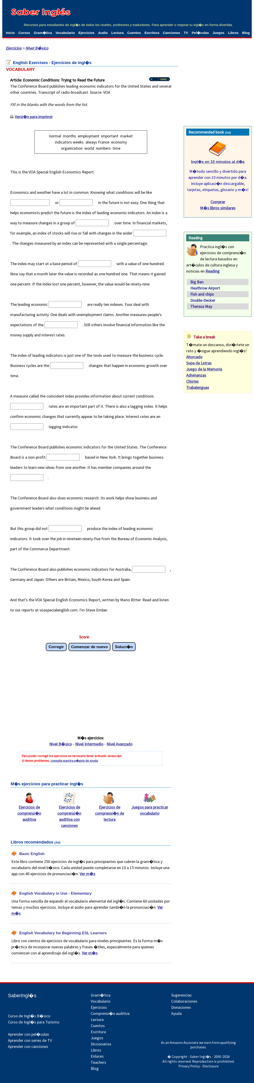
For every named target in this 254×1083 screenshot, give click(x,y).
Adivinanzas (196, 375)
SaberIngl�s (22, 995)
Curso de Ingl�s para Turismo (33, 1022)
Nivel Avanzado (119, 744)
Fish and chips (202, 294)
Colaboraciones (184, 1001)
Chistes (192, 381)
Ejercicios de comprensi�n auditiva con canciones (69, 814)
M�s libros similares (217, 208)
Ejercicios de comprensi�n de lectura (109, 811)
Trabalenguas (197, 387)
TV (186, 33)
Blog (246, 33)
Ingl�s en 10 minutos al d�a (217, 162)
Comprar (217, 201)
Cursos (24, 33)
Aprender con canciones (28, 1046)
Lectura (117, 33)
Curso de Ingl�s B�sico (29, 1015)
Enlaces (97, 1056)
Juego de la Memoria (204, 369)
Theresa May (201, 306)
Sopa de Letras (199, 363)
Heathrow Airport (205, 288)
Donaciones (181, 1007)
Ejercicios (86, 33)
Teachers (98, 1062)
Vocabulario (65, 33)
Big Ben (196, 282)
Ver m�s (87, 873)
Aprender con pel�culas (28, 1034)
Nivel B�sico (36, 48)
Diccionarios (101, 1044)
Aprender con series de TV (30, 1040)
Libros (233, 33)
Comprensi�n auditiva (110, 1013)
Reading (212, 271)
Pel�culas (200, 33)
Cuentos (134, 33)
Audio (103, 33)
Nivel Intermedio (89, 744)
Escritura (151, 33)
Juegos (218, 33)
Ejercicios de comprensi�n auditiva (29, 811)
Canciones (171, 33)
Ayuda (176, 1013)
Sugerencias (181, 995)
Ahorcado (194, 356)
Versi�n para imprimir (34, 116)
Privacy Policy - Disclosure (198, 1066)
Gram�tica (43, 33)
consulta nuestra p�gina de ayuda (74, 761)
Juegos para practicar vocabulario (149, 808)
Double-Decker (202, 300)
